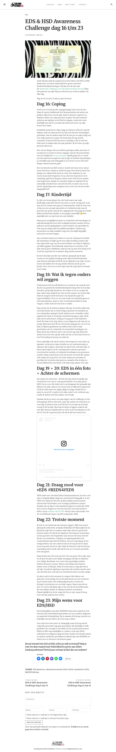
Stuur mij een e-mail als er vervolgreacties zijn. (47, 715)
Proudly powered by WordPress (44, 749)
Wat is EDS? (70, 4)
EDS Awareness (39, 669)
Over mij (50, 4)
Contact (82, 4)
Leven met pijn (59, 155)
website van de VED (56, 511)
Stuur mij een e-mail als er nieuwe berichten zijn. (48, 718)
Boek (60, 4)
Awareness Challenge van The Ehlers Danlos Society (61, 89)
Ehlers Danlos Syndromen (73, 669)
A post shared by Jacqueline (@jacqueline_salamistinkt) (64, 477)
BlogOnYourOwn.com (75, 749)
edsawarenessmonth (54, 669)
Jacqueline (30, 35)
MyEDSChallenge (32, 672)
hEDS (87, 669)
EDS (26, 15)
